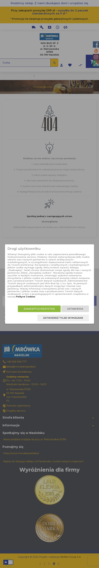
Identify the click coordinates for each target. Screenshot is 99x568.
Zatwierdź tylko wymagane (63, 317)
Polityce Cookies (25, 296)
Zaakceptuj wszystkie (39, 308)
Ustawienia (75, 308)
